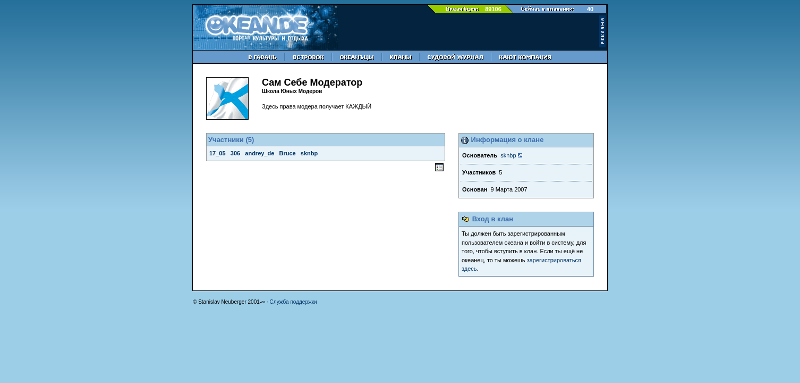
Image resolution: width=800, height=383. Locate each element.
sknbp (508, 155)
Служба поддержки (293, 302)
